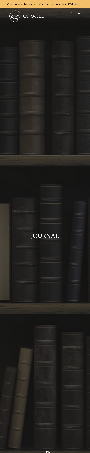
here (76, 4)
